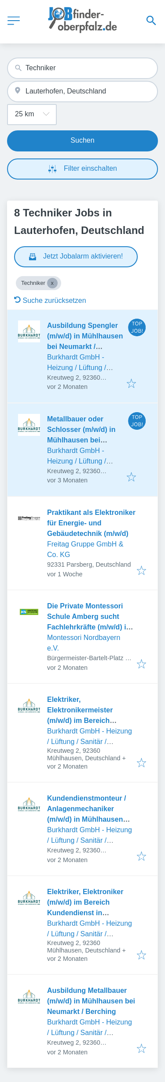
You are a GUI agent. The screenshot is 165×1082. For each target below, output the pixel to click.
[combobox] (82, 68)
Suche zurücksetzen (50, 300)
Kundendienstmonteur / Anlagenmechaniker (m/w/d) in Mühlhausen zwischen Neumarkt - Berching (86, 819)
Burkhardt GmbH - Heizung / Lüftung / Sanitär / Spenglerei (78, 367)
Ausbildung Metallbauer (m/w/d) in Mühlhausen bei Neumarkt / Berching (91, 1001)
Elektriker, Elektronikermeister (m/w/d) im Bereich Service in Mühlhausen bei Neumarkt (91, 720)
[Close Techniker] (52, 283)
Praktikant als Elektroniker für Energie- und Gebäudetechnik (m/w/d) (91, 523)
